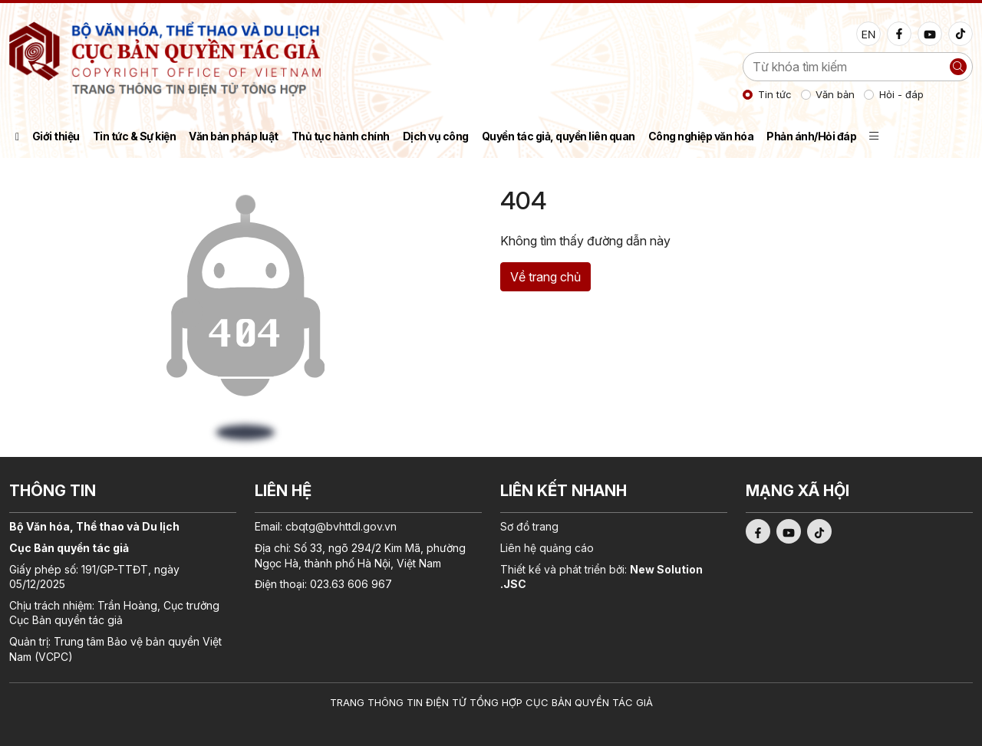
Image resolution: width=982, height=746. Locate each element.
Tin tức (775, 94)
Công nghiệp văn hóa (701, 136)
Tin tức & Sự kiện (134, 136)
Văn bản (835, 94)
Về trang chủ (545, 276)
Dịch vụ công (436, 136)
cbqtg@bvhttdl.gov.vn (341, 526)
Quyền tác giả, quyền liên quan (558, 136)
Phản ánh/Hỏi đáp (811, 136)
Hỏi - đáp (901, 94)
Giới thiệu (56, 136)
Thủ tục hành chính (341, 136)
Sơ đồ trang (529, 526)
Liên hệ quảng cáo (547, 547)
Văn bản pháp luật (233, 136)
